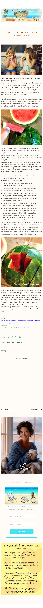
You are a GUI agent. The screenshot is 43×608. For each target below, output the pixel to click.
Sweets (18, 342)
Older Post (36, 409)
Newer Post (7, 409)
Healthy (10, 342)
